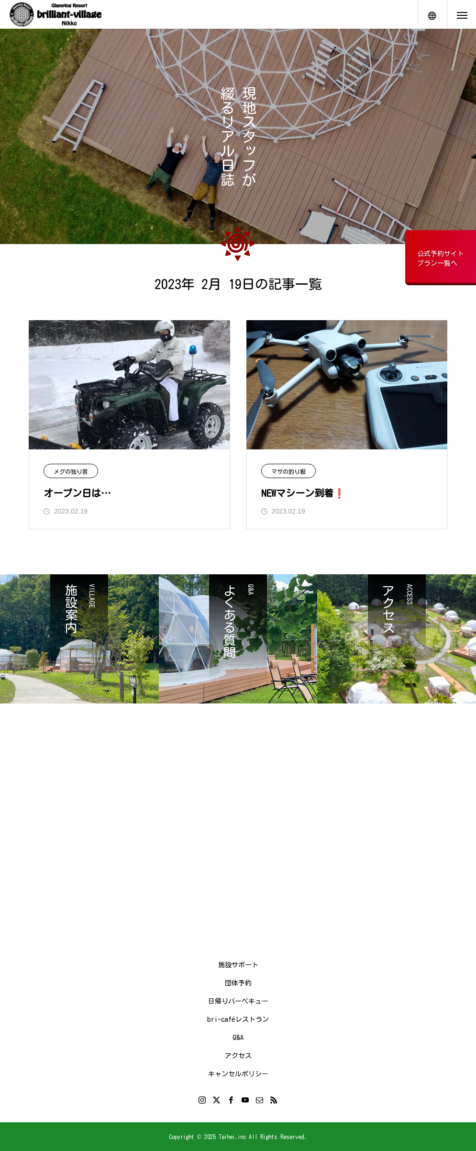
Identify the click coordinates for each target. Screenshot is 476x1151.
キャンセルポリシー (238, 1074)
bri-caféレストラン (238, 1019)
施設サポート (238, 964)
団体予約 (238, 983)
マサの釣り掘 (288, 471)
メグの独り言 (71, 471)
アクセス (238, 1055)
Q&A (238, 1037)
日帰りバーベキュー (238, 1001)
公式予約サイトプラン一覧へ (440, 258)
